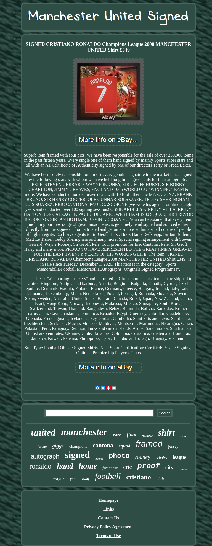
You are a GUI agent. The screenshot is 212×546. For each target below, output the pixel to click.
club (160, 478)
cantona (103, 445)
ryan (183, 436)
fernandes (110, 468)
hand (65, 466)
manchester (84, 432)
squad (124, 446)
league (179, 457)
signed (77, 455)
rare (117, 435)
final (131, 435)
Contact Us (108, 518)
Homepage (109, 500)
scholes (161, 458)
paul (73, 479)
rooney (142, 457)
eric (127, 467)
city (169, 467)
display (99, 458)
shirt (166, 433)
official (183, 468)
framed (149, 444)
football (108, 476)
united (43, 432)
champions (78, 446)
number (147, 436)
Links (108, 509)
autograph (45, 456)
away (85, 479)
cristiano (138, 477)
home (88, 465)
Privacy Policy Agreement (108, 526)
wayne (59, 478)
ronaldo (40, 466)
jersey (173, 446)
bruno (42, 446)
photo (119, 456)
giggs (58, 446)
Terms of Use (108, 535)
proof (148, 466)
